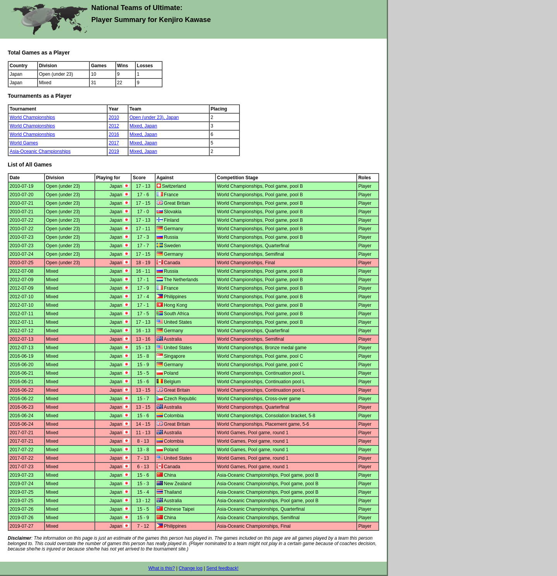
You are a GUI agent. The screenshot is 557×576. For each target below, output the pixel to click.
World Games (24, 143)
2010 (114, 117)
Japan (172, 117)
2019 (114, 151)
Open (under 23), (148, 117)
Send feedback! (222, 568)
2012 (114, 126)
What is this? (161, 568)
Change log (190, 568)
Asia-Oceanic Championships (40, 151)
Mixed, (137, 126)
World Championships (32, 117)
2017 (114, 143)
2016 (114, 134)
